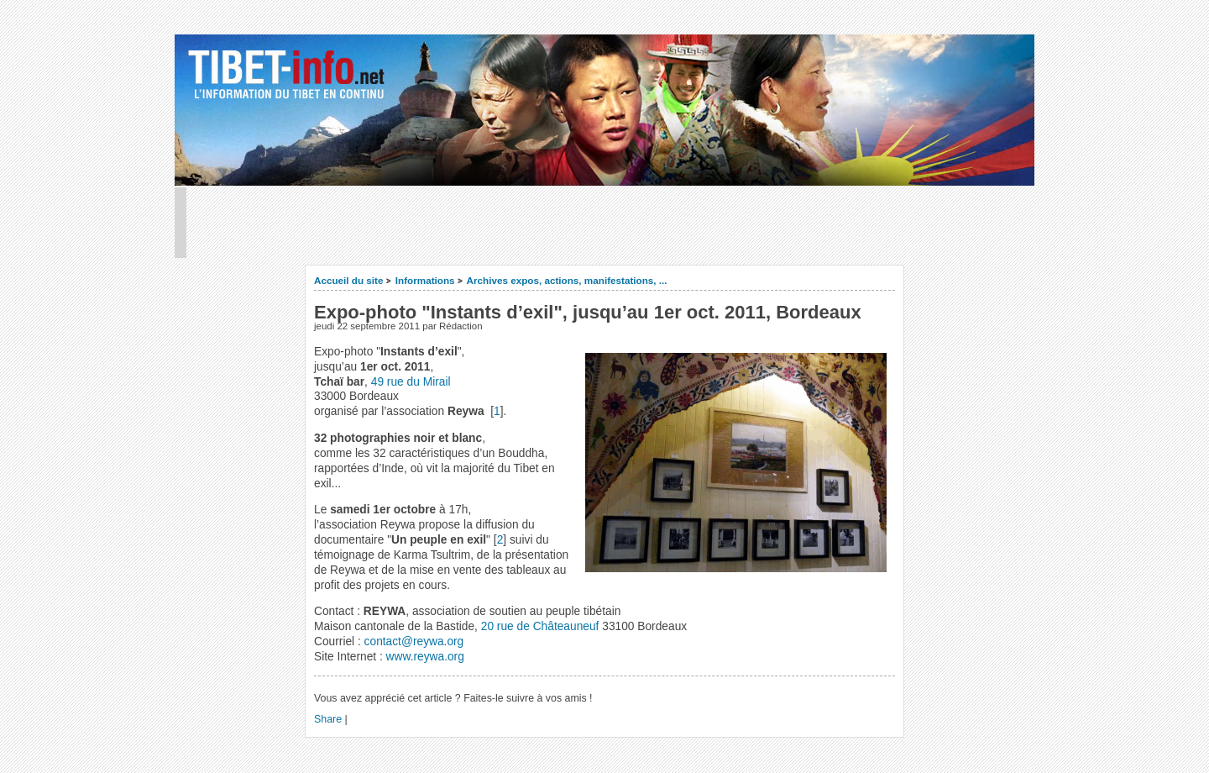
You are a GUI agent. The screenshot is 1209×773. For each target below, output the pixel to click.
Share (328, 719)
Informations (425, 280)
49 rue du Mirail (411, 382)
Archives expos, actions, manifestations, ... (567, 280)
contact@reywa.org (414, 641)
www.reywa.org (425, 656)
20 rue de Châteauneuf (542, 626)
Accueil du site (349, 280)
